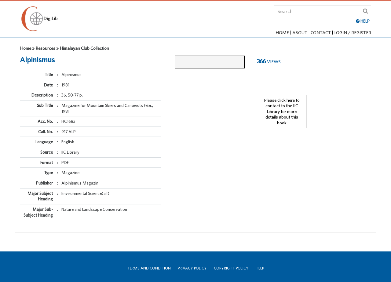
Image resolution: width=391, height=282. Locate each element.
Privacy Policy (192, 268)
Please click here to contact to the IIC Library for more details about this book (282, 106)
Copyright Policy (231, 268)
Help (260, 268)
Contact (321, 33)
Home (282, 33)
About (299, 33)
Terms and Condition (149, 268)
